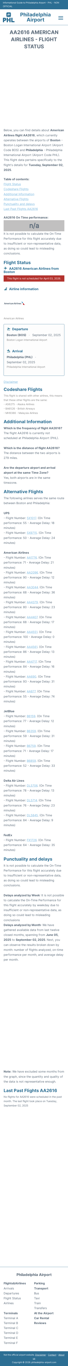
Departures (11, 1293)
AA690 (31, 676)
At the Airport (43, 1313)
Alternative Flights (16, 199)
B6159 (31, 716)
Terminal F (11, 1343)
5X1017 (31, 518)
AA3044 (32, 587)
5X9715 (32, 533)
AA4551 (32, 632)
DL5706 (32, 785)
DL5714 (32, 800)
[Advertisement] (34, 90)
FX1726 (32, 840)
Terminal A (11, 1318)
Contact (52, 1354)
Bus (36, 1293)
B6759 (31, 746)
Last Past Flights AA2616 (21, 209)
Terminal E (11, 1338)
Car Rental (41, 1318)
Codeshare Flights (16, 189)
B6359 (31, 731)
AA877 (31, 691)
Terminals (11, 1313)
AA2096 (32, 572)
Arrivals (9, 1288)
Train (37, 1303)
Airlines (9, 1303)
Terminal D (11, 1333)
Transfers (40, 1308)
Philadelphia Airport (35, 17)
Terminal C (11, 1328)
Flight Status (12, 184)
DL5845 (32, 815)
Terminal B (11, 1323)
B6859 (31, 761)
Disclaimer (40, 1354)
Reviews (40, 1323)
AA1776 (32, 557)
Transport (41, 1288)
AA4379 (32, 602)
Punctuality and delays (19, 204)
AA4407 (32, 617)
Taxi (37, 1298)
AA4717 (32, 661)
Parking (39, 1283)
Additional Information (19, 194)
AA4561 (32, 647)
